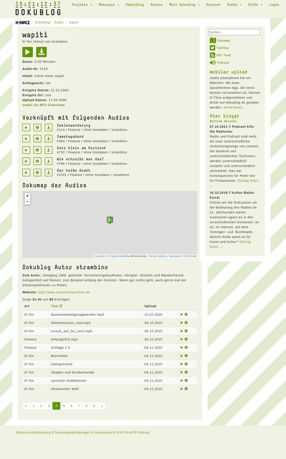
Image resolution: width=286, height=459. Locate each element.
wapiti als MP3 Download (43, 105)
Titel (55, 306)
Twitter (219, 48)
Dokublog (42, 22)
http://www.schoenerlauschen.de (64, 292)
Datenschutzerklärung (33, 432)
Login (274, 4)
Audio (59, 22)
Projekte (82, 4)
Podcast (219, 62)
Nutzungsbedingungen (72, 432)
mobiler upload (228, 71)
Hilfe (255, 4)
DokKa (234, 4)
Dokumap (220, 40)
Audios (157, 4)
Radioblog (135, 4)
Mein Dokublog (184, 4)
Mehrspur (109, 4)
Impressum (103, 432)
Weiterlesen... (234, 107)
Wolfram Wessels (223, 121)
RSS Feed (220, 55)
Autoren (213, 4)
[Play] (28, 53)
